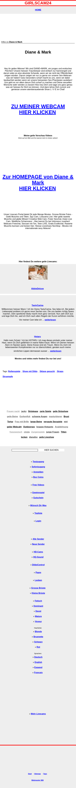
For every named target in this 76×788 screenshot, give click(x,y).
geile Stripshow (60, 411)
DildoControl (38, 565)
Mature (38, 616)
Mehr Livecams (38, 714)
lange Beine (36, 422)
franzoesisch (16, 432)
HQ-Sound (38, 557)
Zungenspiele (38, 432)
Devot (38, 611)
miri (66, 422)
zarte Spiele (45, 411)
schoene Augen (39, 416)
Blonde (38, 631)
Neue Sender (38, 544)
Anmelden (38, 472)
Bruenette (38, 637)
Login (38, 521)
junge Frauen (52, 432)
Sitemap (37, 774)
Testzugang (38, 462)
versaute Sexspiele (53, 422)
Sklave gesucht (47, 371)
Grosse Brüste (38, 588)
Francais (38, 672)
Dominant (38, 606)
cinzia (27, 432)
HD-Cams (38, 552)
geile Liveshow (46, 437)
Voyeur (38, 621)
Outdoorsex (29, 427)
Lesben (38, 580)
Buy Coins (38, 477)
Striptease (33, 411)
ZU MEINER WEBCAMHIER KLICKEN (38, 109)
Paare (38, 572)
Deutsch (38, 657)
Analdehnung (61, 427)
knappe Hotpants (44, 427)
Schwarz (38, 642)
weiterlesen (50, 320)
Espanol (38, 667)
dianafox (33, 437)
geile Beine (12, 416)
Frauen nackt (13, 411)
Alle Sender (38, 539)
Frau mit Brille (22, 422)
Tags (45, 774)
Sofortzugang (38, 467)
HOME (38, 10)
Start (30, 774)
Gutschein (38, 498)
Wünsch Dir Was (38, 505)
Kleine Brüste (38, 593)
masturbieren (55, 416)
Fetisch (38, 601)
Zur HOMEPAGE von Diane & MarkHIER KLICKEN (37, 182)
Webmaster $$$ (37, 780)
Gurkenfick (25, 416)
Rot (38, 647)
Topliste (38, 513)
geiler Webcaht (14, 427)
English (38, 662)
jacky (24, 411)
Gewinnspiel (38, 492)
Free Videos (38, 485)
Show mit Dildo (30, 371)
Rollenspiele (14, 371)
